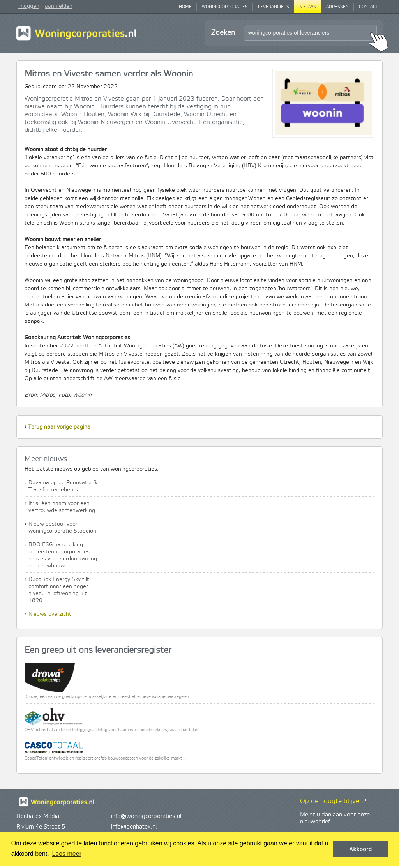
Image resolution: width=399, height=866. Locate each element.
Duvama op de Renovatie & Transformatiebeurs (62, 486)
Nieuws (307, 7)
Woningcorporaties (225, 7)
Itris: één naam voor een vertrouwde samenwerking (61, 507)
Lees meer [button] (66, 853)
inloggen (28, 6)
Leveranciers (273, 7)
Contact (368, 7)
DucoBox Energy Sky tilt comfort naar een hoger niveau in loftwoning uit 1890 (58, 590)
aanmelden (58, 6)
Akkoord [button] (360, 849)
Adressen (337, 7)
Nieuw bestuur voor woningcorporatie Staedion (62, 528)
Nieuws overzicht (49, 614)
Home (185, 7)
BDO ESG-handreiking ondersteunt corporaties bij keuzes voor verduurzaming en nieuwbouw (62, 555)
